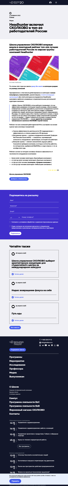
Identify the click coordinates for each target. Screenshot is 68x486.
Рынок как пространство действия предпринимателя (36, 466)
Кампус (13, 398)
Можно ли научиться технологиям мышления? (34, 472)
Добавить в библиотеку (19, 179)
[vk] (49, 346)
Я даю (33, 227)
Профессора (16, 369)
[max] (40, 346)
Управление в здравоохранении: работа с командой (35, 428)
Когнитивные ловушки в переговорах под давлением (36, 461)
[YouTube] (46, 346)
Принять (15, 481)
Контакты (14, 414)
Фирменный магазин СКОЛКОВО (26, 410)
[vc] (54, 346)
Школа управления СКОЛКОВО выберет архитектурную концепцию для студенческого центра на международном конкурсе (33, 264)
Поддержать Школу (17, 350)
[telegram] (43, 346)
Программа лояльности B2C (24, 402)
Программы (15, 357)
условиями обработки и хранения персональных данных (38, 222)
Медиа (11, 20)
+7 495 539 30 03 (46, 339)
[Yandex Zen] (52, 346)
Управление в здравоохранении (29, 422)
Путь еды (17, 314)
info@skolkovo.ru (46, 342)
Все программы (24, 446)
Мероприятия (16, 361)
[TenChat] (58, 346)
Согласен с (35, 222)
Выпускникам (16, 376)
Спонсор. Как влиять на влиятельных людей (33, 455)
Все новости (15, 327)
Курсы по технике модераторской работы (32, 440)
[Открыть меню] (56, 2)
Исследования (17, 365)
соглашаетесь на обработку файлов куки (19, 476)
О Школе (14, 387)
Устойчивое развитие (14, 394)
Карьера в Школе (13, 392)
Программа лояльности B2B (24, 406)
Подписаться (15, 233)
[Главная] (16, 2)
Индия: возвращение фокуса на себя (32, 290)
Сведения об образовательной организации (20, 390)
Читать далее (19, 274)
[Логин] (51, 2)
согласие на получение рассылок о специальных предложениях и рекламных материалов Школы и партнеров (33, 227)
